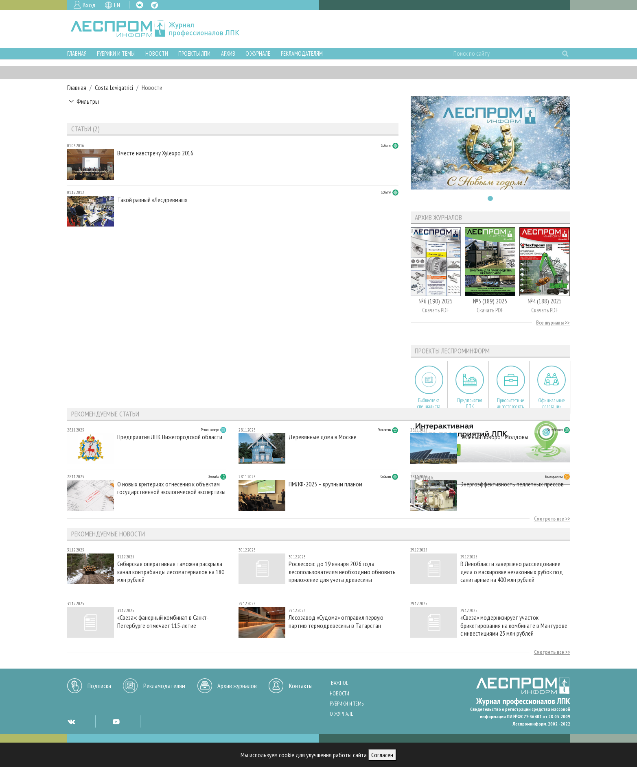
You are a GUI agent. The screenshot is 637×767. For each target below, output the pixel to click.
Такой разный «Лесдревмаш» (152, 200)
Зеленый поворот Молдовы (494, 437)
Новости (156, 53)
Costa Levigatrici (114, 87)
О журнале (257, 53)
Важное (339, 683)
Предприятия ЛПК (469, 403)
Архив (228, 53)
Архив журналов (237, 686)
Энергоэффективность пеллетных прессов (512, 484)
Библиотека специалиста (428, 403)
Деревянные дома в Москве (323, 437)
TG (154, 5)
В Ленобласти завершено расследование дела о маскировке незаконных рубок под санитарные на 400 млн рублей (511, 571)
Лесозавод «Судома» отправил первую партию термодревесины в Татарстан (336, 621)
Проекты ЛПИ (194, 53)
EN (117, 5)
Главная (77, 53)
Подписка (99, 686)
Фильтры (88, 101)
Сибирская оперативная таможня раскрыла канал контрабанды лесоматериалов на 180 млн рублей (170, 571)
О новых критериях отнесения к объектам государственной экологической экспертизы (171, 488)
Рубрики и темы (116, 53)
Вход (89, 5)
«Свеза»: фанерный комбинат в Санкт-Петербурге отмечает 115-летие (163, 621)
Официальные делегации (551, 403)
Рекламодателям (302, 53)
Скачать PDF (435, 310)
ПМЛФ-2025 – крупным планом (325, 484)
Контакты (301, 686)
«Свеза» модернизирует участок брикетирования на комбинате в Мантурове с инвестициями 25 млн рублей (513, 625)
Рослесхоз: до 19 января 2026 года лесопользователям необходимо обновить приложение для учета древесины (342, 571)
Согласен (382, 755)
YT (116, 721)
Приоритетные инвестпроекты (511, 403)
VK (139, 5)
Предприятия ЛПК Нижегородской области (169, 437)
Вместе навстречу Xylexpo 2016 (155, 153)
